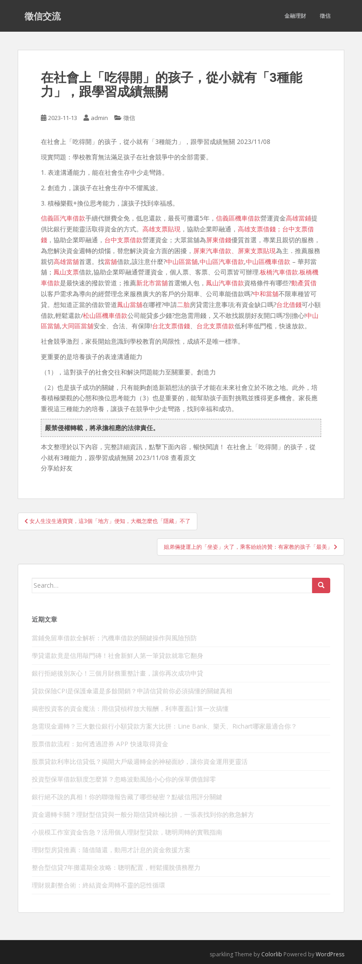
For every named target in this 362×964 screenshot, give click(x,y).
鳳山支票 (66, 272)
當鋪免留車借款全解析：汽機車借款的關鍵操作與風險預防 (114, 637)
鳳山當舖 (129, 304)
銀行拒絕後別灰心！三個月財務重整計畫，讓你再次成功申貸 (117, 673)
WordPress (330, 954)
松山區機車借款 (105, 315)
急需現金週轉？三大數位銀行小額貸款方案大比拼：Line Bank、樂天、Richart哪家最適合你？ (164, 726)
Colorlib (271, 954)
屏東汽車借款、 (215, 250)
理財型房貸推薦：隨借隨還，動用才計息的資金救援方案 (111, 849)
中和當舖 (266, 293)
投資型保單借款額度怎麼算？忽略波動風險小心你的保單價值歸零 (124, 779)
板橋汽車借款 (279, 272)
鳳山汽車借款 (225, 282)
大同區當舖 (77, 325)
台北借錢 (289, 304)
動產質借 (304, 282)
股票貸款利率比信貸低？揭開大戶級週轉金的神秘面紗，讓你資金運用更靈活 (140, 761)
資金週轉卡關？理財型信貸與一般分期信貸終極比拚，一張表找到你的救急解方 (143, 814)
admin (99, 118)
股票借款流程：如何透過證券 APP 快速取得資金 (100, 743)
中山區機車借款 (268, 261)
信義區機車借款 (238, 218)
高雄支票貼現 (161, 229)
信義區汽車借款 (63, 218)
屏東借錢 (218, 239)
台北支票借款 (215, 325)
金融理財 (295, 15)
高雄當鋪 (298, 218)
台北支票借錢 (171, 325)
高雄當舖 (66, 261)
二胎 (183, 304)
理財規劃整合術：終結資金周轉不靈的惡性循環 (98, 885)
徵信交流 (42, 16)
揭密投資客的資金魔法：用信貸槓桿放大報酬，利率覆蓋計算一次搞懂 (130, 708)
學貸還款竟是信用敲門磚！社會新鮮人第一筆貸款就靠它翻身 (117, 655)
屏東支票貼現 (257, 250)
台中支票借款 (123, 239)
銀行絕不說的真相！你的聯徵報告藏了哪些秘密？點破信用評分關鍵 (127, 796)
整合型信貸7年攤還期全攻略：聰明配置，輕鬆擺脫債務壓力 (116, 867)
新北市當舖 (152, 282)
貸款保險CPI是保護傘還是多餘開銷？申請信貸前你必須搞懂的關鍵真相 (132, 690)
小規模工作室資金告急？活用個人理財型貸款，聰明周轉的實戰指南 (127, 832)
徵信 (325, 15)
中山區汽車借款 (222, 261)
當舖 (110, 261)
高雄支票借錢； (260, 229)
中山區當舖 (182, 261)
